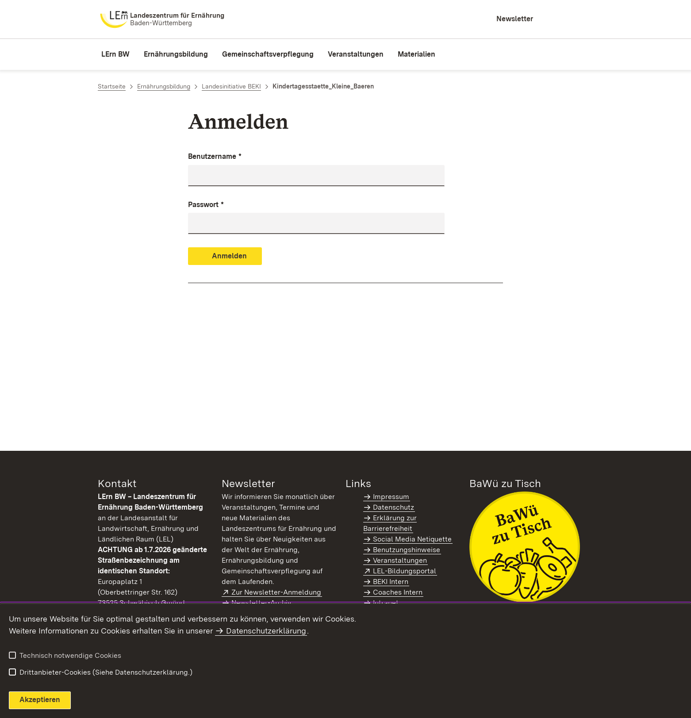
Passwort (206, 205)
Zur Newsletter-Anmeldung (276, 592)
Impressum (391, 496)
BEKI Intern (390, 581)
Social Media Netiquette (412, 539)
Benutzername (215, 156)
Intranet (386, 603)
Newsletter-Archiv (261, 603)
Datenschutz (393, 507)
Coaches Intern (397, 592)
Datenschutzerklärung (266, 630)
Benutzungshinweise (406, 549)
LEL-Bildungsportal (405, 571)
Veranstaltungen (400, 560)
